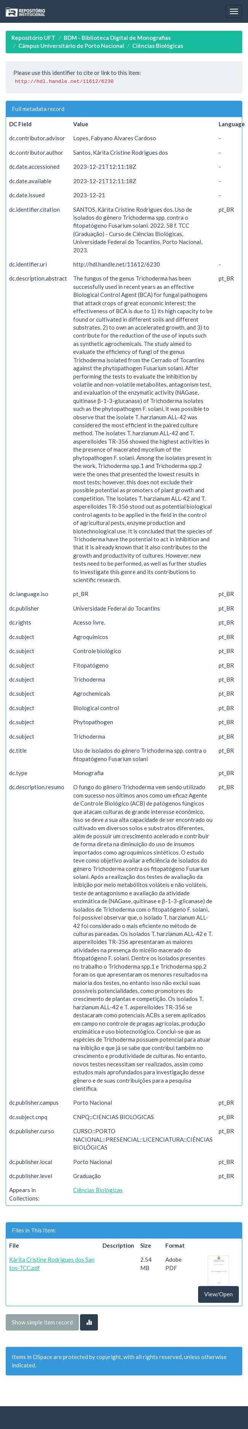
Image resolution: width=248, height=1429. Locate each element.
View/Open (218, 1294)
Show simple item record (42, 1322)
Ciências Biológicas (157, 45)
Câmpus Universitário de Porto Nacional (71, 45)
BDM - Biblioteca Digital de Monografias (117, 37)
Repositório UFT (33, 37)
